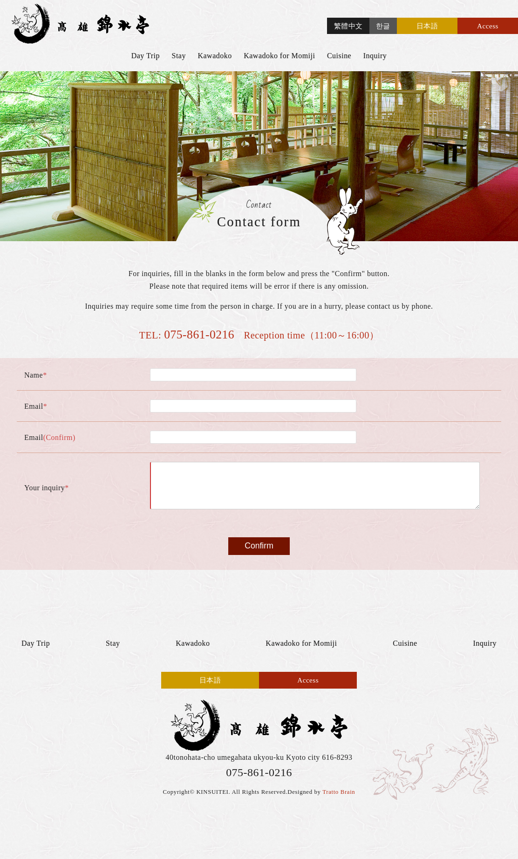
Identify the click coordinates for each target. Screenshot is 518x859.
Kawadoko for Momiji (279, 56)
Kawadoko (215, 56)
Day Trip (145, 56)
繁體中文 (348, 26)
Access (487, 26)
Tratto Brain (338, 801)
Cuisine (339, 56)
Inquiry (375, 56)
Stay (179, 56)
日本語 (427, 26)
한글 (383, 26)
